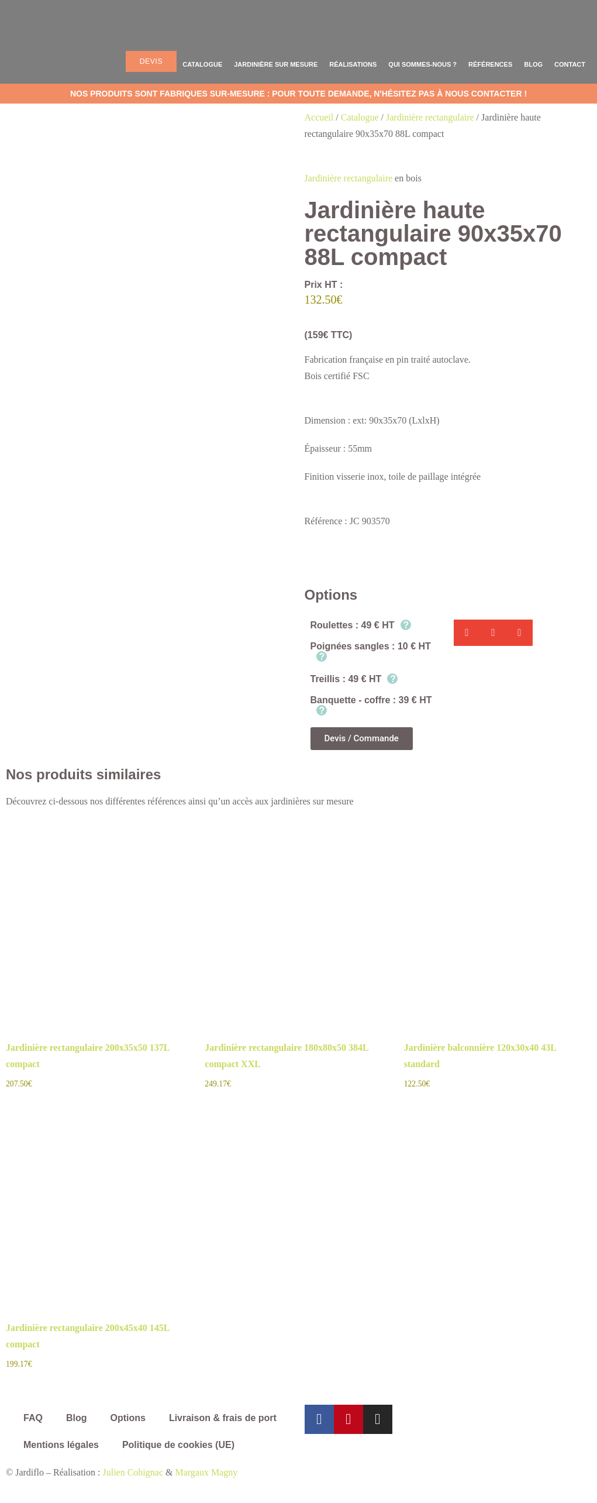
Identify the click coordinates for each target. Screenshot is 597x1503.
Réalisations (353, 64)
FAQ (33, 1418)
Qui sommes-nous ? (422, 64)
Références (490, 64)
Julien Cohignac (132, 1472)
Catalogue (202, 64)
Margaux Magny (206, 1472)
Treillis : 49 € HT (354, 679)
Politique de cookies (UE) (178, 1445)
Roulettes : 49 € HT (360, 625)
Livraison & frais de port (223, 1418)
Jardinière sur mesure (276, 64)
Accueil (319, 117)
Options (127, 1418)
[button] (467, 633)
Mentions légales (61, 1445)
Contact (569, 64)
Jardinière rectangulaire (430, 117)
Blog (533, 64)
